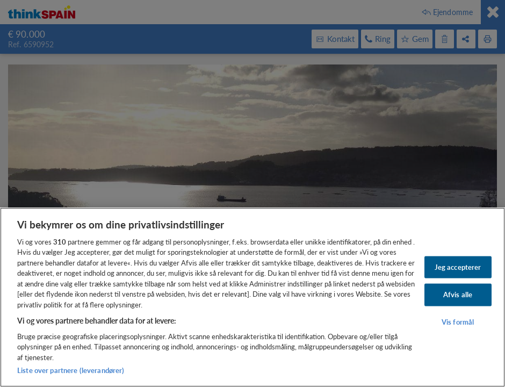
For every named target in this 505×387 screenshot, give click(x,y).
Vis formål (458, 322)
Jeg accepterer (458, 266)
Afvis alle (457, 294)
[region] (252, 297)
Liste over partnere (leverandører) (70, 370)
